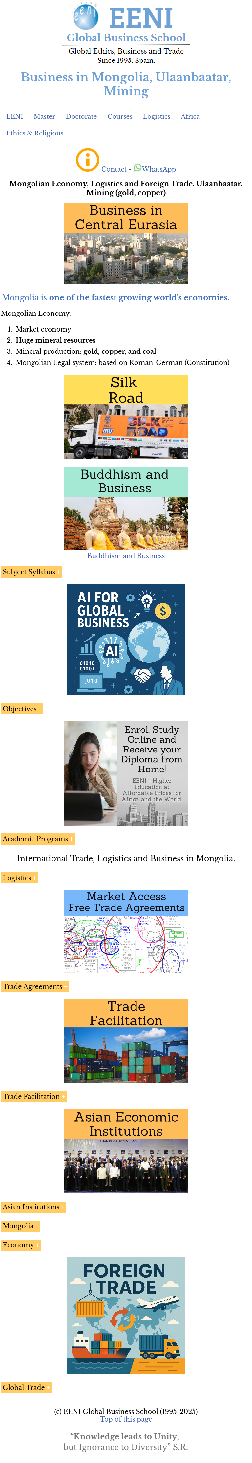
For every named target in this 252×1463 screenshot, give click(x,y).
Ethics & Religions (34, 133)
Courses (119, 116)
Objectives (19, 709)
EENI (14, 116)
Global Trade (24, 1388)
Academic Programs (35, 839)
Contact (114, 169)
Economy (18, 1245)
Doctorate (81, 116)
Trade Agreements (32, 987)
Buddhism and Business (126, 556)
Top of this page (126, 1419)
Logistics (157, 116)
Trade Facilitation (31, 1097)
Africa (190, 116)
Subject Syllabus (29, 572)
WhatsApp (154, 169)
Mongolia (18, 1226)
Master (44, 116)
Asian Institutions (31, 1207)
